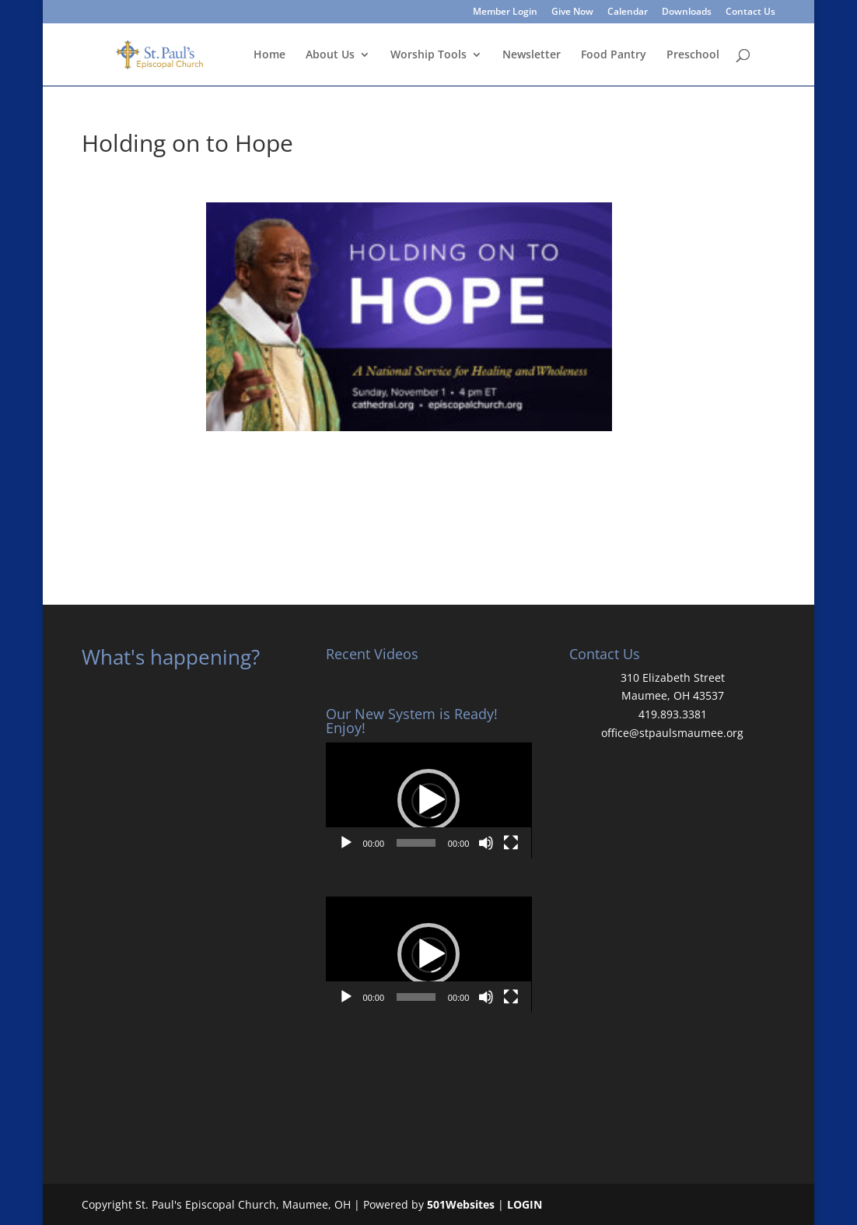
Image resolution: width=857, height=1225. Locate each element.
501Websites (461, 1204)
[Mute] (486, 843)
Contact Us (750, 12)
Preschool (692, 55)
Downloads (687, 12)
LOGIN (524, 1204)
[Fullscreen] (511, 843)
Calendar (627, 12)
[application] (429, 800)
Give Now (572, 12)
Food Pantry (613, 55)
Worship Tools (428, 55)
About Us (330, 55)
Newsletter (531, 55)
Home (269, 55)
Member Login (505, 12)
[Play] (346, 843)
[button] (428, 800)
